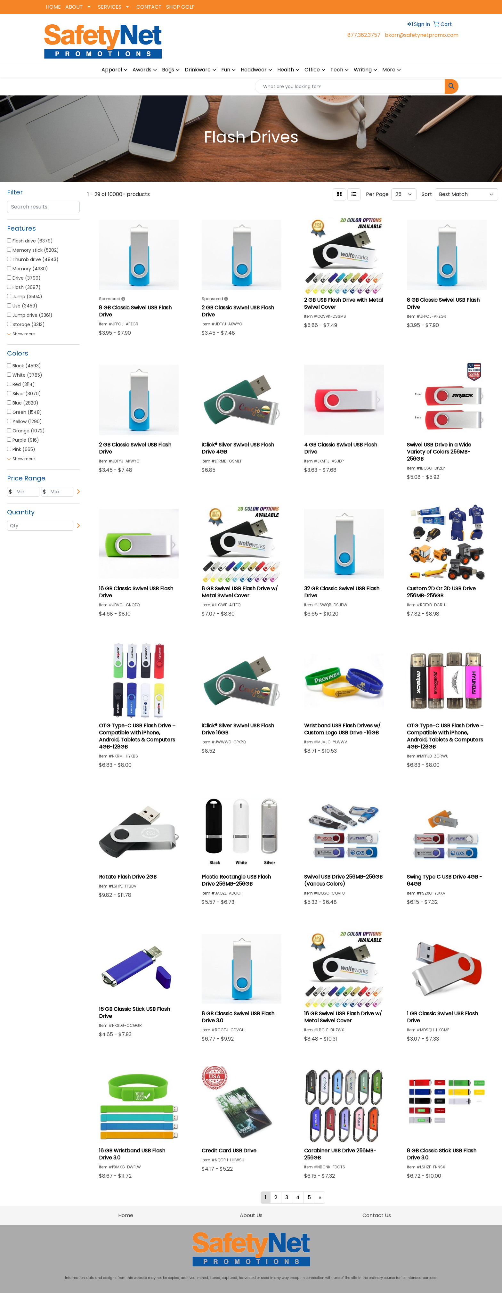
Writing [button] (363, 69)
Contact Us (376, 1215)
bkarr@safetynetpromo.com (421, 35)
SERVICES (109, 7)
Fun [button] (225, 69)
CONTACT (149, 7)
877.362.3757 (363, 35)
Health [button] (285, 69)
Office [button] (312, 69)
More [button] (388, 69)
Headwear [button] (254, 69)
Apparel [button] (111, 69)
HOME (53, 7)
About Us (251, 1215)
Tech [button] (336, 69)
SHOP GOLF (180, 7)
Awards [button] (142, 69)
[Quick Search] (350, 86)
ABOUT (74, 7)
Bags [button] (168, 69)
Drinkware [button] (198, 69)
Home (125, 1215)
